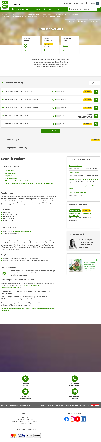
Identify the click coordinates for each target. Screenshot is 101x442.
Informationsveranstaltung (22, 231)
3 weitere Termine (51, 130)
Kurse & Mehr (20, 9)
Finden (98, 9)
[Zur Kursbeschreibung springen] (70, 45)
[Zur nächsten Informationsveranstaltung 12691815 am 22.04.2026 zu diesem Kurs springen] (50, 45)
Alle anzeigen (74, 225)
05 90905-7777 (28, 420)
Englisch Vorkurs (74, 172)
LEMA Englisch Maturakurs (78, 192)
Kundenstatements (11, 178)
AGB (76, 405)
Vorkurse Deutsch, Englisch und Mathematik (83, 179)
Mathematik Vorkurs (75, 166)
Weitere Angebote (17, 14)
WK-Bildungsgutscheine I (32, 14)
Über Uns (48, 9)
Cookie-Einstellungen (48, 405)
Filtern (95, 83)
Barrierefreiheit (85, 405)
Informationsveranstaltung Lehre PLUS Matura (81, 187)
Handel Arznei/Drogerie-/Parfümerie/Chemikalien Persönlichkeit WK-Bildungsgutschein (24, 16)
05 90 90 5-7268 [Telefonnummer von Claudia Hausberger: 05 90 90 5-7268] (88, 242)
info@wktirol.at (27, 423)
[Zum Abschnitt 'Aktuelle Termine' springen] (31, 45)
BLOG (57, 9)
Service (37, 9)
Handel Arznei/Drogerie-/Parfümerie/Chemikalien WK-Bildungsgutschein (61, 14)
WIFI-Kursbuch (5, 14)
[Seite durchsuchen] (84, 9)
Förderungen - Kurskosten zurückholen (18, 181)
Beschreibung (9, 170)
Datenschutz (70, 405)
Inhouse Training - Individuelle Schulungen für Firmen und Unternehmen (29, 183)
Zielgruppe (8, 176)
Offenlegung (60, 405)
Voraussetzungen (10, 173)
